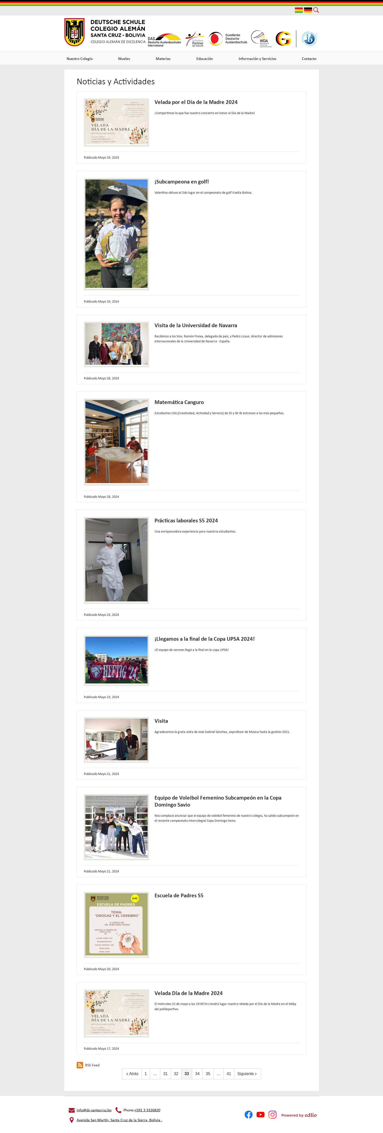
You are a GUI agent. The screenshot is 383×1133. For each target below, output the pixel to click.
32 (176, 1074)
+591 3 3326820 (147, 1110)
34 (197, 1074)
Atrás (131, 1074)
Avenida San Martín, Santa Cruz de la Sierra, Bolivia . (119, 1120)
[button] (79, 58)
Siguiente (247, 1074)
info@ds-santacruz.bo (94, 1110)
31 (165, 1074)
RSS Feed (88, 1065)
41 (229, 1074)
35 (208, 1074)
